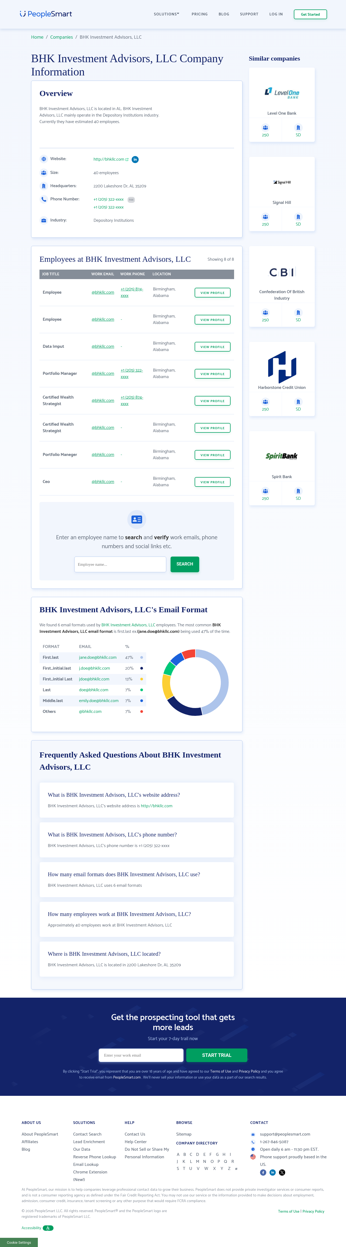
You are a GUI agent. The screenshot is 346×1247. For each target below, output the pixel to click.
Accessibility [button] (38, 1228)
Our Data (81, 1149)
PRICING (200, 14)
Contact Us (135, 1134)
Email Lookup (86, 1164)
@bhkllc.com (103, 292)
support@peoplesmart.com (280, 1134)
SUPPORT (249, 14)
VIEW (213, 293)
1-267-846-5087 (269, 1142)
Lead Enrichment (89, 1142)
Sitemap (184, 1134)
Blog (26, 1149)
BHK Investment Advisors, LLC (128, 625)
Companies (61, 37)
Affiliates (30, 1142)
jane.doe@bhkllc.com (98, 657)
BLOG (224, 14)
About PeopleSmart (40, 1134)
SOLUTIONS (166, 14)
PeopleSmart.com (127, 1077)
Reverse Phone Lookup (94, 1157)
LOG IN (276, 14)
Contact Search (87, 1134)
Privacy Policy (249, 1072)
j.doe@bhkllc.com (94, 668)
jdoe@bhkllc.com (94, 679)
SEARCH (185, 564)
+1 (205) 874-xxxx (132, 292)
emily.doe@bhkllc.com (99, 700)
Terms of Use (220, 1072)
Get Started (310, 15)
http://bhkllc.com (109, 159)
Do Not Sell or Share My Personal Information (147, 1153)
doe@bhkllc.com (93, 690)
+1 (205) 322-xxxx (109, 199)
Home (37, 37)
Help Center (136, 1142)
